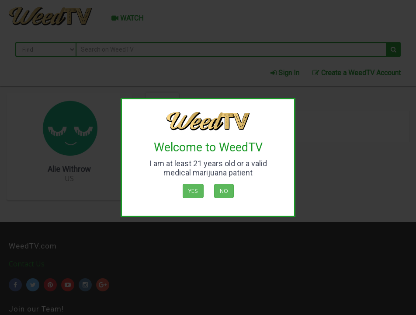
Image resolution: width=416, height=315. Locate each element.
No (224, 191)
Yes (193, 191)
